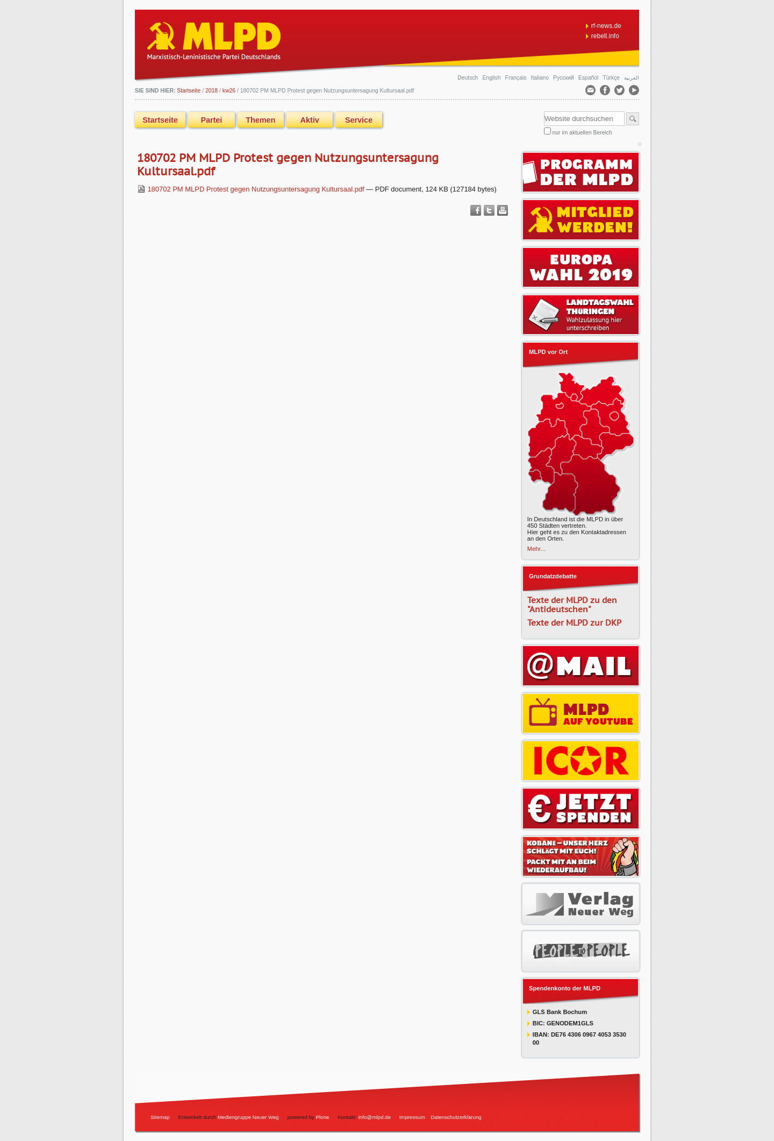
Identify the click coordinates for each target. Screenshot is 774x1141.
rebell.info (605, 36)
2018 (211, 91)
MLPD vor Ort (548, 352)
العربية (631, 78)
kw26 (229, 91)
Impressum (412, 1117)
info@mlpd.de (375, 1117)
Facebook (475, 210)
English (492, 78)
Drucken (502, 210)
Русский (564, 78)
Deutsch (468, 78)
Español (589, 78)
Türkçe (612, 78)
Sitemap (160, 1117)
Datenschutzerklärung (456, 1117)
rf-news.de (606, 26)
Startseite (160, 120)
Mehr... (536, 548)
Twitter (489, 210)
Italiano (540, 78)
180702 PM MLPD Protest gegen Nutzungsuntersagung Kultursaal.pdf (251, 189)
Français (516, 78)
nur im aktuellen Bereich (582, 133)
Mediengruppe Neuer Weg (248, 1117)
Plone (322, 1117)
